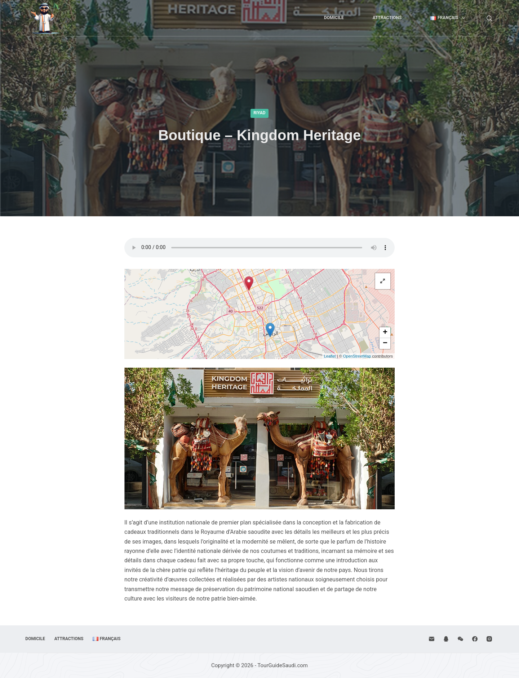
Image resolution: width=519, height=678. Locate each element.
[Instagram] (489, 639)
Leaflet (330, 356)
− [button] (385, 343)
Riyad (259, 112)
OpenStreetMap (357, 356)
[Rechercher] (489, 18)
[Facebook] (475, 639)
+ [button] (385, 332)
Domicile (334, 17)
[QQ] (446, 639)
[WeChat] (460, 639)
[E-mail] (431, 639)
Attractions (387, 17)
